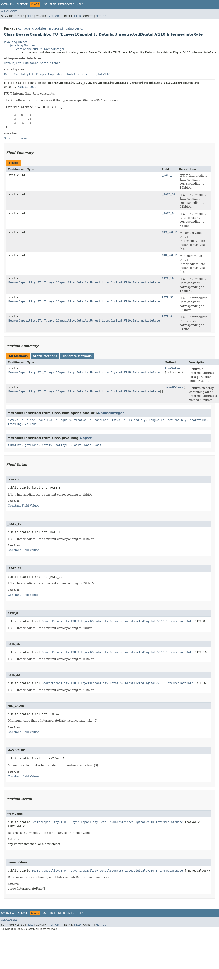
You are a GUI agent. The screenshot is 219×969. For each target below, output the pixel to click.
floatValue (82, 420)
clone (31, 420)
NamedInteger (28, 86)
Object (86, 438)
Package (22, 4)
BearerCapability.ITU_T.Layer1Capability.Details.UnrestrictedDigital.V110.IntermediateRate (84, 282)
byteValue (15, 420)
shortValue (198, 420)
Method (53, 16)
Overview (7, 4)
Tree (53, 4)
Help (80, 4)
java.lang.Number (22, 45)
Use (44, 4)
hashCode (101, 420)
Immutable (30, 63)
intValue (118, 420)
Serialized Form (15, 138)
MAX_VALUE (169, 232)
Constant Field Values (23, 505)
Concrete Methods (77, 356)
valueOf (31, 424)
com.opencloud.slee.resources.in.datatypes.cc (50, 28)
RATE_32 (168, 297)
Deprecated (66, 4)
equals (65, 420)
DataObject (12, 63)
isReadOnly (137, 420)
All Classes (9, 11)
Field (30, 16)
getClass (31, 445)
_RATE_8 (168, 213)
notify (47, 445)
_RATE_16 (168, 175)
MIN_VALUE (169, 255)
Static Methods (45, 356)
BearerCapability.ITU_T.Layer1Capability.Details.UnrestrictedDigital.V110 (57, 74)
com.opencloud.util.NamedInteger (40, 49)
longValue (156, 420)
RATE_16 (168, 278)
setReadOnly (177, 420)
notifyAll (63, 445)
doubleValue (48, 420)
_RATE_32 (168, 194)
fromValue (172, 368)
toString (14, 424)
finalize (14, 445)
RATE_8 (167, 316)
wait (77, 445)
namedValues (174, 387)
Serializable (50, 63)
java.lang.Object (15, 42)
